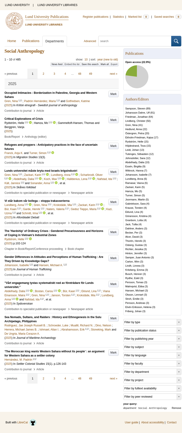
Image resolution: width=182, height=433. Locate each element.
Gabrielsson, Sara (135, 203)
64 (150, 116)
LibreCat (27, 422)
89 (148, 108)
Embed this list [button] (72, 64)
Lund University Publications (47, 17)
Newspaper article (82, 192)
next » (113, 73)
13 (142, 149)
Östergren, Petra (134, 133)
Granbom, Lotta (134, 220)
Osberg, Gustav (134, 245)
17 (156, 137)
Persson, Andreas (135, 303)
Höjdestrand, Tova (135, 145)
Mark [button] (113, 94)
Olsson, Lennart (134, 294)
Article (40, 110)
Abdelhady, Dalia (134, 162)
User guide (131, 422)
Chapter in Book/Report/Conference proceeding (34, 249)
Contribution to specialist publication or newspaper (35, 192)
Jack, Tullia (131, 224)
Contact (171, 422)
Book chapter (76, 249)
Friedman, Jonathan (136, 116)
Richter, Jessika (134, 249)
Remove (176, 408)
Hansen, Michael (134, 290)
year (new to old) (107, 59)
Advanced (90, 41)
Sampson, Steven (135, 108)
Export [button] (114, 64)
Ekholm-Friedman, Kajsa (139, 137)
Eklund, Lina (132, 212)
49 (90, 73)
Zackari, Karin (133, 187)
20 (147, 133)
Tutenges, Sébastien (137, 154)
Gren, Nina (131, 125)
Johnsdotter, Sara (135, 158)
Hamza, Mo (131, 191)
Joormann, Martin (135, 199)
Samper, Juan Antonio (137, 257)
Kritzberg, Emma (134, 269)
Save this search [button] (90, 64)
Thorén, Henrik (133, 240)
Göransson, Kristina (136, 216)
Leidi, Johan (132, 149)
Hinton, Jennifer (134, 253)
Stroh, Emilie (132, 298)
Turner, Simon (133, 195)
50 (148, 121)
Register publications (95, 16)
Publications (31, 41)
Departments (54, 41)
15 (146, 141)
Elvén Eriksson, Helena (138, 307)
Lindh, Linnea (133, 265)
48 (79, 73)
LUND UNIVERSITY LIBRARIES (58, 5)
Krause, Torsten (134, 207)
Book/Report (12, 136)
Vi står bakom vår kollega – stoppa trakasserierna (37, 200)
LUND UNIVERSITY (17, 5)
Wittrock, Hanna (134, 170)
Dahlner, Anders (134, 228)
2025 (9, 105)
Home (12, 41)
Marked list (138, 16)
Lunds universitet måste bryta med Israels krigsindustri (41, 170)
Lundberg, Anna (134, 178)
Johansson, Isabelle (136, 174)
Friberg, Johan (133, 311)
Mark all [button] (105, 64)
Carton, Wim (132, 261)
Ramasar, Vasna (134, 183)
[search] (134, 41)
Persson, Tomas (134, 282)
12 (151, 154)
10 (85, 59)
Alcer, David (132, 236)
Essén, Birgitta (133, 166)
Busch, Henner (133, 274)
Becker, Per (132, 232)
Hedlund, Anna (133, 129)
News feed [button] (57, 64)
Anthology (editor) (35, 136)
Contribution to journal (18, 110)
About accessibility (152, 422)
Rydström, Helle (134, 141)
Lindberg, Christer (135, 121)
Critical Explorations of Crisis (24, 118)
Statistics (118, 16)
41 (140, 125)
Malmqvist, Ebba (134, 286)
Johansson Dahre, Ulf (137, 112)
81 (152, 112)
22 (144, 129)
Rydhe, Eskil (132, 278)
